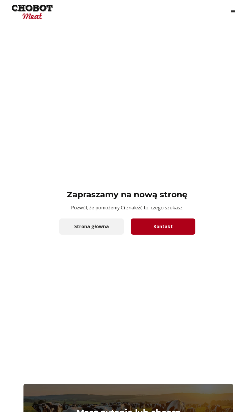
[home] (32, 12)
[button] (233, 12)
